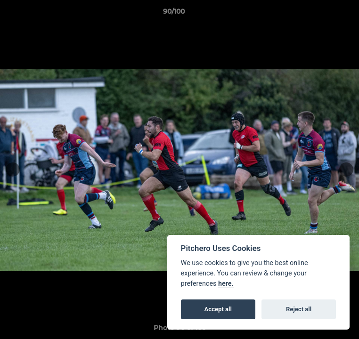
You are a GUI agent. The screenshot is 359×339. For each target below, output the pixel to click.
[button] (325, 13)
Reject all (298, 309)
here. (226, 284)
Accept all (218, 309)
